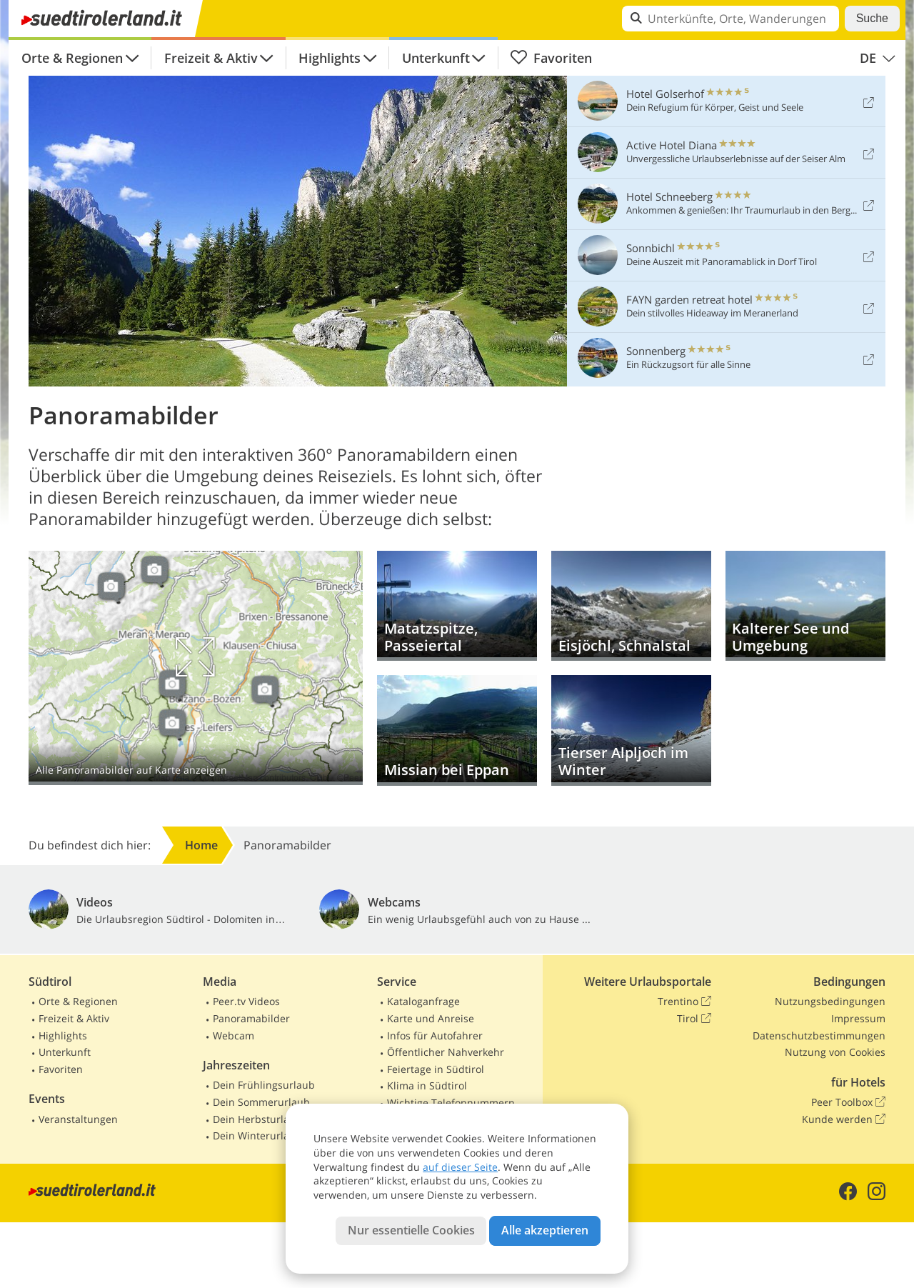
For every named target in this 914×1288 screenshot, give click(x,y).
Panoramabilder (251, 1018)
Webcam (233, 1035)
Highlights (329, 57)
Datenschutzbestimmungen (819, 1035)
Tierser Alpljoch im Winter (631, 730)
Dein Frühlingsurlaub (264, 1085)
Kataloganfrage (423, 1001)
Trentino (684, 1001)
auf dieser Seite (460, 1167)
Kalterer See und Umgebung (805, 606)
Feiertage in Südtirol (435, 1069)
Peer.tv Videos (246, 1001)
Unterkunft (436, 57)
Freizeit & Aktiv (211, 57)
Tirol (694, 1019)
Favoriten (551, 57)
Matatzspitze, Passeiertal (457, 606)
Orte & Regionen (72, 57)
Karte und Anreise (430, 1018)
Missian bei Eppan (457, 730)
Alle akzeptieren (544, 1230)
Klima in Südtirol (427, 1085)
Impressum (858, 1018)
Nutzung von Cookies (835, 1052)
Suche (872, 18)
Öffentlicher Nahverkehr (445, 1052)
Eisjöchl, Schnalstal (631, 606)
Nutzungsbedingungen (830, 1001)
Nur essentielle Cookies (411, 1230)
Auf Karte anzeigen (196, 668)
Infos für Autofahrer (435, 1035)
